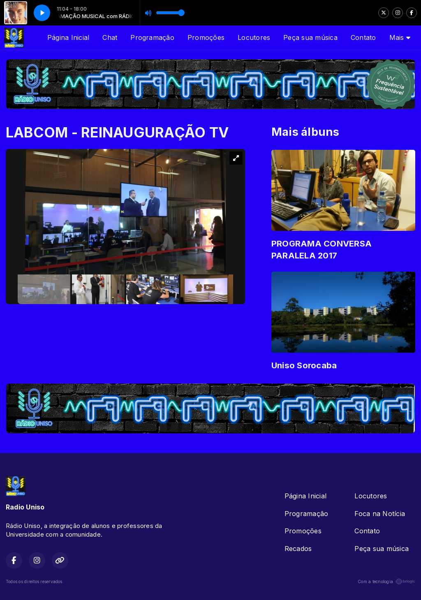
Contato (363, 37)
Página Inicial (68, 37)
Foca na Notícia (379, 513)
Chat (109, 37)
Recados (298, 548)
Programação (152, 37)
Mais (399, 37)
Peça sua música (310, 37)
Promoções (205, 37)
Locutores (254, 37)
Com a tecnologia (386, 581)
